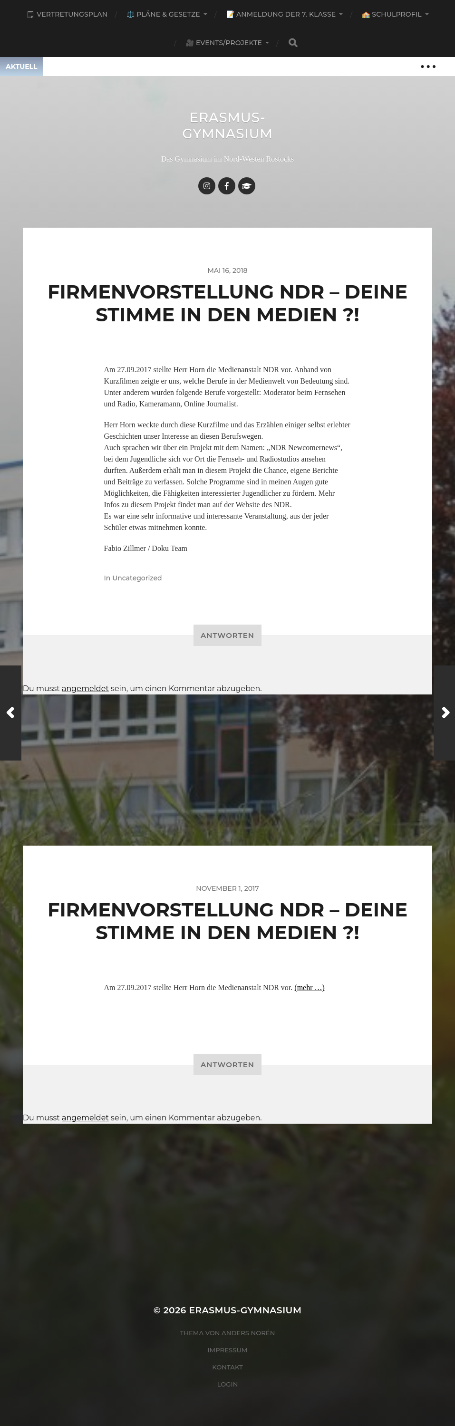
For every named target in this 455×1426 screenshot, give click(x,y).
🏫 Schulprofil (391, 14)
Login (227, 1384)
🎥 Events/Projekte (224, 43)
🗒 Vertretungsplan (66, 14)
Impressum (228, 1350)
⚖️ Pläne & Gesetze (163, 14)
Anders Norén (248, 1333)
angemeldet (85, 688)
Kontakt (227, 1367)
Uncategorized (137, 578)
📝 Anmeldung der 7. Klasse (281, 14)
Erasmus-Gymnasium (227, 125)
